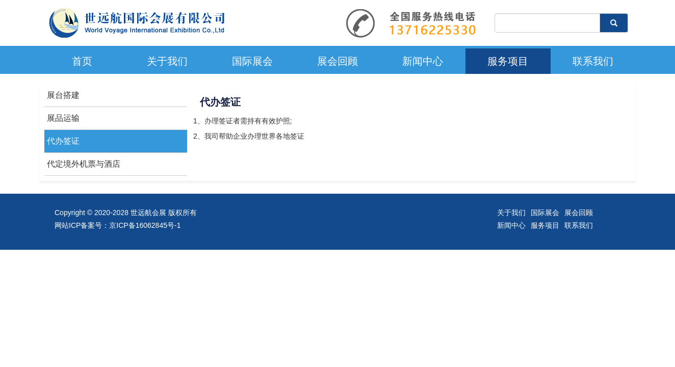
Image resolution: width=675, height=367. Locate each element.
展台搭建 (63, 95)
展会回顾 (337, 61)
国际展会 (252, 61)
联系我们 (593, 61)
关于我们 (167, 61)
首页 (82, 61)
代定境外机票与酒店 (83, 164)
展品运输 (63, 118)
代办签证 (63, 141)
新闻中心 (422, 61)
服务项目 (507, 61)
